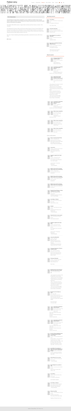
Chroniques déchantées (54, 258)
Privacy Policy (33, 408)
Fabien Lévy (12, 2)
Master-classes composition (58, 111)
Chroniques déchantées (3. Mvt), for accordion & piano (56, 249)
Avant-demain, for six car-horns (56, 357)
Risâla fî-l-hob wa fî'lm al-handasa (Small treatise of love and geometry (57, 169)
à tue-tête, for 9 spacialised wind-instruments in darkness (58, 67)
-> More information (54, 165)
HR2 (51, 272)
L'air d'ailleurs (53, 373)
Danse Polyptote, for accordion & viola (56, 365)
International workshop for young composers (58, 307)
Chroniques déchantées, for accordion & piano (58, 58)
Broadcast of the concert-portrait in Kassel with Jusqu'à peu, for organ (56, 270)
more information (59, 143)
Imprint (29, 408)
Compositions (38, 2)
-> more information (54, 361)
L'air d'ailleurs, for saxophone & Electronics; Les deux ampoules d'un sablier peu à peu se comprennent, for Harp (57, 349)
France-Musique (55, 195)
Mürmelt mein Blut (54, 391)
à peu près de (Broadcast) (55, 237)
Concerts (33, 2)
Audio (53, 2)
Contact (56, 2)
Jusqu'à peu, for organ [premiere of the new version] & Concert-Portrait (58, 77)
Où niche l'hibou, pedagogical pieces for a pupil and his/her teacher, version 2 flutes (57, 334)
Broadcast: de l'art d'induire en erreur (56, 292)
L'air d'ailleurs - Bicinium (55, 199)
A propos (52, 206)
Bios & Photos (48, 2)
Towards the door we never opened (56, 215)
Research (43, 2)
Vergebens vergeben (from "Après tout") (56, 156)
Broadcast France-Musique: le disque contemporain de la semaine (57, 191)
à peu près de (53, 147)
